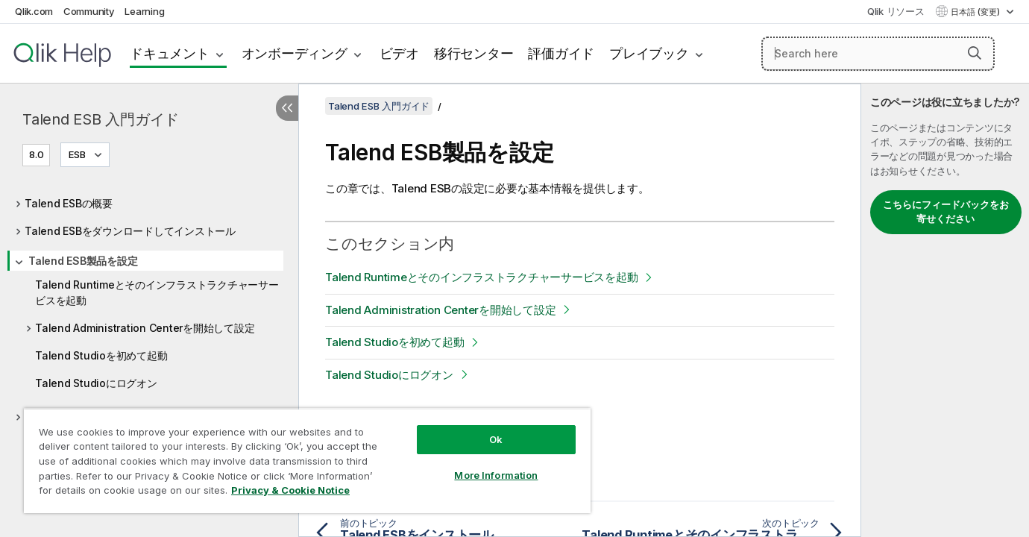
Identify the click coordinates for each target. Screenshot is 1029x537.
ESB (77, 154)
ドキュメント (170, 53)
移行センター (474, 53)
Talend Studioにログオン (96, 383)
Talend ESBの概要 (69, 203)
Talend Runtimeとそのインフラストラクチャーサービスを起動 (157, 292)
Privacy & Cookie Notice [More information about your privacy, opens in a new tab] (290, 490)
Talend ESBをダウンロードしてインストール (130, 230)
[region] (307, 460)
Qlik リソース (896, 11)
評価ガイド (561, 53)
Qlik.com (34, 11)
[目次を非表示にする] (287, 108)
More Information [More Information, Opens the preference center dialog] (496, 475)
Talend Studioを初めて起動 (101, 355)
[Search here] (878, 53)
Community (89, 11)
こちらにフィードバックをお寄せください (946, 211)
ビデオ (399, 53)
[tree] (149, 306)
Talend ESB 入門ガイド (100, 119)
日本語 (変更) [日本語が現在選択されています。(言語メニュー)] (976, 12)
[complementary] (945, 310)
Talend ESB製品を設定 (82, 260)
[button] (974, 52)
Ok (496, 439)
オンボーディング (294, 53)
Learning (144, 11)
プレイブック (649, 53)
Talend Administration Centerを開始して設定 (144, 327)
